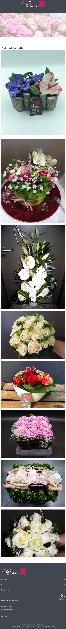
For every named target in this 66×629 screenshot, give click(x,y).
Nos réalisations (46, 626)
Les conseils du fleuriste (7, 606)
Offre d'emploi (4, 616)
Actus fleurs (4, 613)
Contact (53, 626)
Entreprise (38, 626)
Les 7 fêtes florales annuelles (8, 609)
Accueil (35, 24)
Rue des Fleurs (20, 626)
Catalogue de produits (30, 626)
